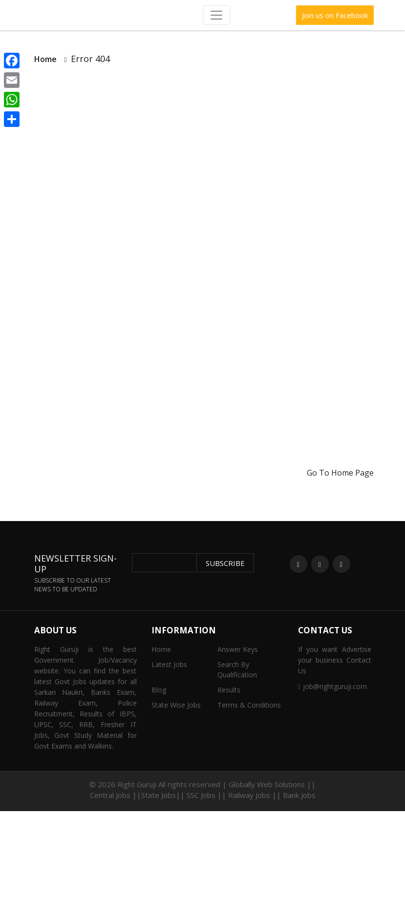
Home (45, 59)
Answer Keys (237, 649)
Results (228, 689)
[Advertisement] (202, 155)
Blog (158, 689)
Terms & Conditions (249, 705)
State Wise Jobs (176, 705)
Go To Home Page (340, 472)
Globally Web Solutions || (272, 784)
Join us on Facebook (335, 15)
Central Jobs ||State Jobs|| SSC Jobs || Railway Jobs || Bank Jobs (203, 795)
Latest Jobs (169, 664)
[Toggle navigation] (216, 15)
